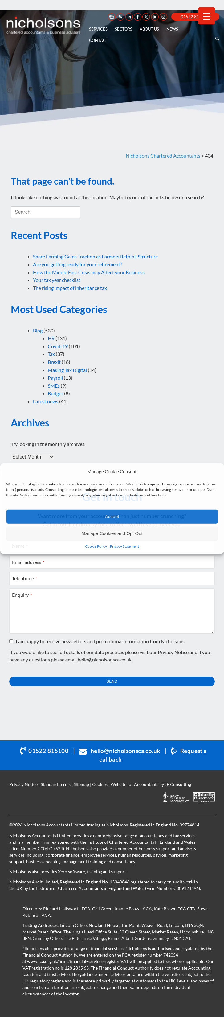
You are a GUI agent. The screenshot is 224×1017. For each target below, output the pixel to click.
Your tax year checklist (56, 280)
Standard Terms (56, 784)
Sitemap (81, 784)
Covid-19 (58, 346)
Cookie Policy (96, 546)
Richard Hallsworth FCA (66, 908)
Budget (55, 393)
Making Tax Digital (67, 370)
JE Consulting (178, 784)
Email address (28, 562)
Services (98, 29)
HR (51, 338)
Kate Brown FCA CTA (174, 908)
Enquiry (22, 595)
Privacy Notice (173, 652)
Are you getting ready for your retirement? (77, 264)
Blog (38, 330)
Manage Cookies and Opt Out (111, 533)
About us (149, 29)
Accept (112, 516)
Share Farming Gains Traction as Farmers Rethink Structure (95, 256)
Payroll (55, 378)
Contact (98, 40)
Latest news (45, 401)
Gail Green (102, 908)
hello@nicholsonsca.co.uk (105, 659)
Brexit (54, 362)
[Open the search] (216, 25)
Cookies (100, 784)
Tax (51, 354)
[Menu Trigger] (206, 15)
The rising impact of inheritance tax (70, 288)
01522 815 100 (195, 16)
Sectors (123, 29)
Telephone (24, 578)
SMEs (54, 386)
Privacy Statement (124, 546)
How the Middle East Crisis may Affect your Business (89, 272)
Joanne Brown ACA (133, 908)
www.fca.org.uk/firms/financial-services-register (73, 961)
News (172, 29)
